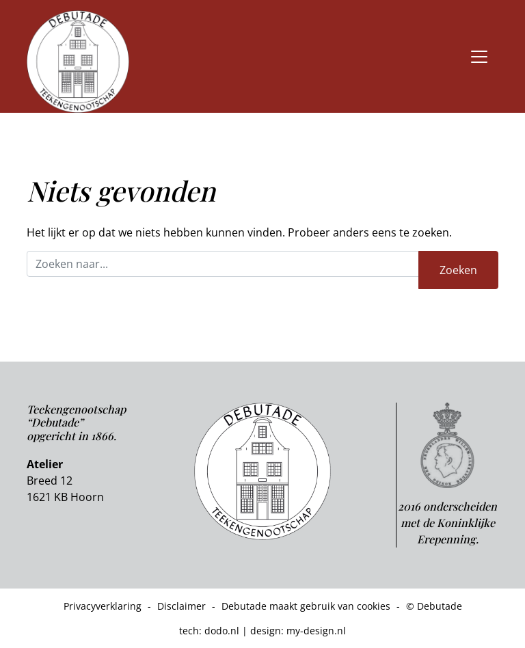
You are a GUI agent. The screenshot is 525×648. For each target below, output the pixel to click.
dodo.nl (221, 630)
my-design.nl (316, 630)
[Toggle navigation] (479, 56)
